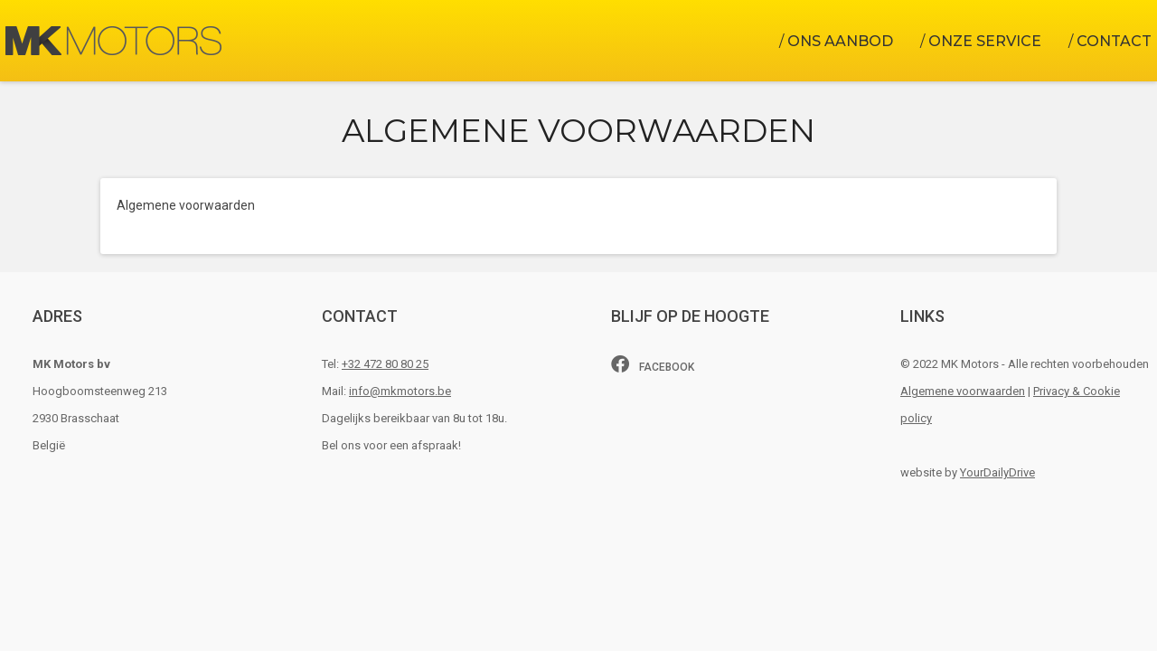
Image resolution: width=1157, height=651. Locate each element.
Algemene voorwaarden (962, 391)
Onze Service (984, 41)
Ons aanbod (840, 41)
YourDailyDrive (997, 472)
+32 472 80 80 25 (385, 364)
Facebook (652, 364)
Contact (1114, 41)
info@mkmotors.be (400, 391)
